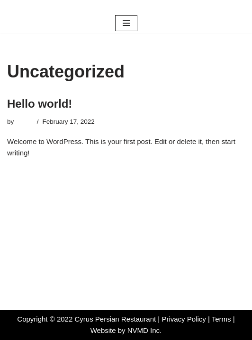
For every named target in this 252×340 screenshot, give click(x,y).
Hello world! (39, 103)
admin (24, 121)
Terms (222, 319)
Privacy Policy (184, 319)
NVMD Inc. (144, 330)
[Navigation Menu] (126, 23)
